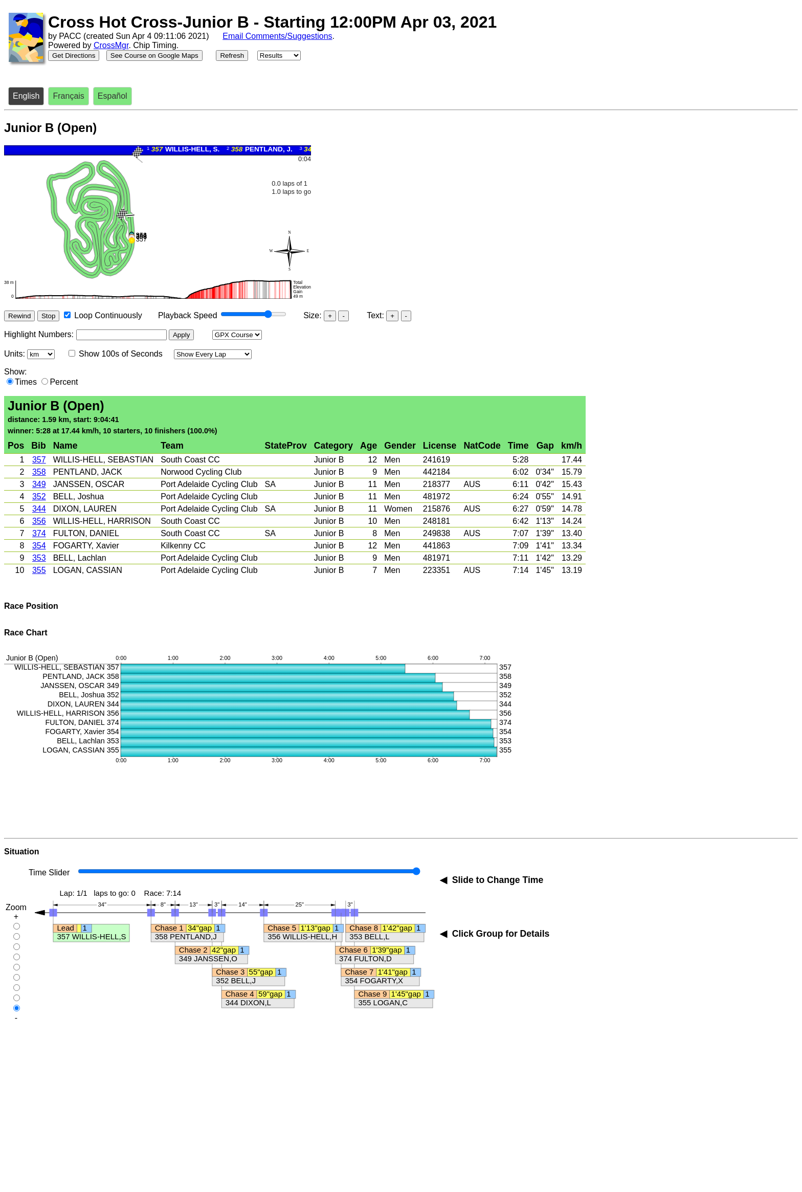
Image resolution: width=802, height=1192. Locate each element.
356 (39, 521)
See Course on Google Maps (154, 55)
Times (26, 382)
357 (39, 459)
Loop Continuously (108, 315)
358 (39, 472)
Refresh (232, 55)
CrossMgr (111, 45)
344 (39, 508)
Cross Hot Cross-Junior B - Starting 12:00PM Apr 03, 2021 (272, 22)
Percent (64, 382)
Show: (15, 371)
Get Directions (73, 55)
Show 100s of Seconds (121, 353)
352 (39, 496)
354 (39, 545)
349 (39, 484)
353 (39, 558)
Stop (48, 316)
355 (39, 570)
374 (39, 533)
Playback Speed (187, 315)
